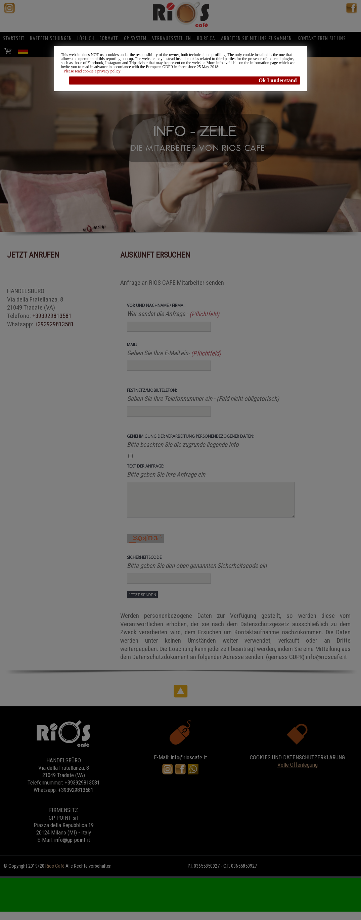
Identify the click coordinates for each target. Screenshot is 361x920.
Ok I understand (278, 80)
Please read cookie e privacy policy (92, 71)
